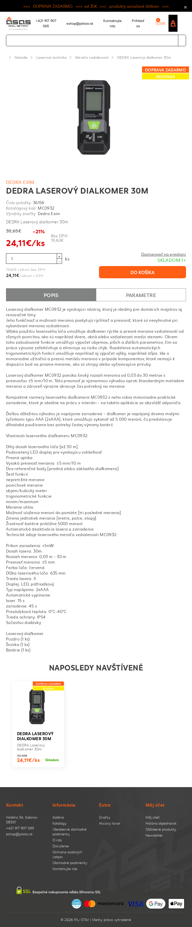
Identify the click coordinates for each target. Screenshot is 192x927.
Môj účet (153, 817)
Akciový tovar (109, 823)
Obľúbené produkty (161, 829)
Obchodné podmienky (69, 862)
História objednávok (161, 823)
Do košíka (142, 272)
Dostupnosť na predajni (163, 254)
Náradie (21, 57)
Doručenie (60, 846)
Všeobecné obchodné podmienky (69, 831)
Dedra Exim (20, 182)
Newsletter (154, 835)
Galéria (58, 817)
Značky (104, 817)
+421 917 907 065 (20, 828)
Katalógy (59, 823)
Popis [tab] (51, 294)
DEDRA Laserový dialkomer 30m (144, 57)
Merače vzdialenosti (91, 57)
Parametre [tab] (141, 294)
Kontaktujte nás (64, 868)
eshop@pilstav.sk (19, 834)
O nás (57, 840)
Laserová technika (51, 57)
